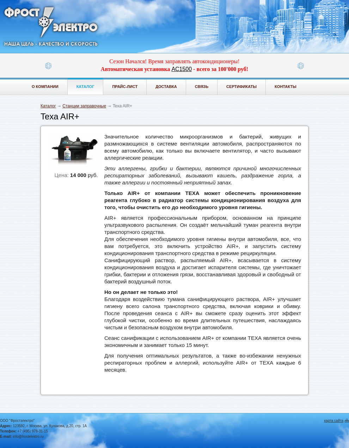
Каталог (85, 86)
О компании (45, 86)
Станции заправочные (84, 106)
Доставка (166, 86)
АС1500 (182, 69)
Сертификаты (241, 86)
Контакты (285, 86)
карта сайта (333, 421)
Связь (201, 86)
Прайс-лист (124, 86)
